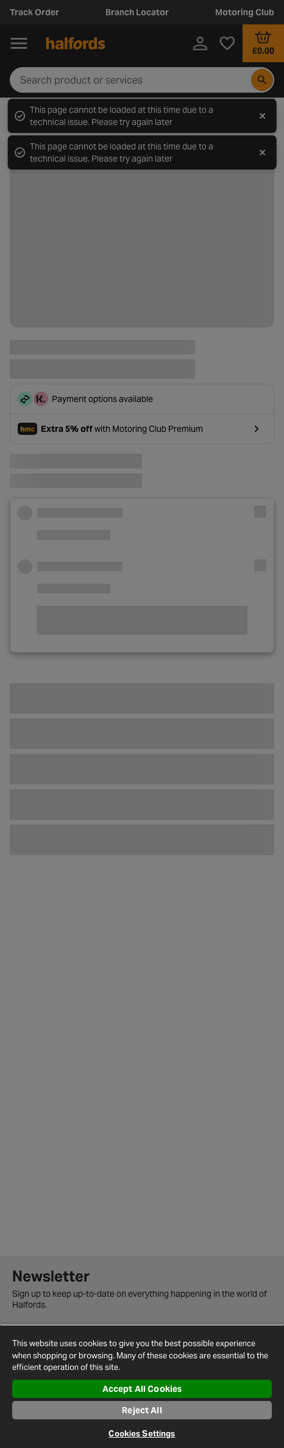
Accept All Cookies (142, 1388)
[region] (142, 1386)
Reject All (142, 1410)
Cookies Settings (141, 1433)
